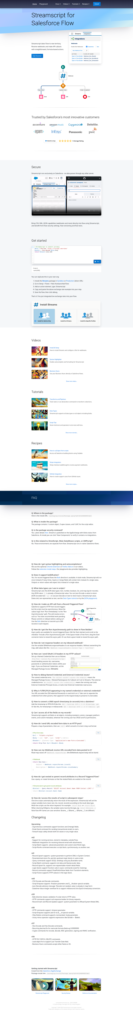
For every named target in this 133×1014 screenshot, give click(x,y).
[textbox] (67, 255)
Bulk (58, 578)
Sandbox (60, 281)
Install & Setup (54, 348)
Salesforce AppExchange (52, 971)
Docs (57, 4)
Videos (65, 4)
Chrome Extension (53, 567)
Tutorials (75, 4)
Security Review (66, 993)
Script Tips (53, 422)
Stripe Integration (55, 462)
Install (97, 4)
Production (70, 281)
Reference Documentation (90, 993)
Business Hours (54, 371)
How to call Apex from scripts (59, 450)
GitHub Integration (56, 474)
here (46, 533)
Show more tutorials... (71, 432)
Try (98, 732)
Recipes (85, 4)
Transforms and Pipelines (58, 399)
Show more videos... (71, 381)
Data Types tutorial (70, 598)
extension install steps (47, 569)
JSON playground (90, 598)
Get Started (37, 56)
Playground (43, 4)
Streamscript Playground (42, 993)
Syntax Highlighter (56, 359)
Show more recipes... (71, 484)
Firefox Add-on (67, 567)
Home (34, 4)
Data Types (53, 411)
